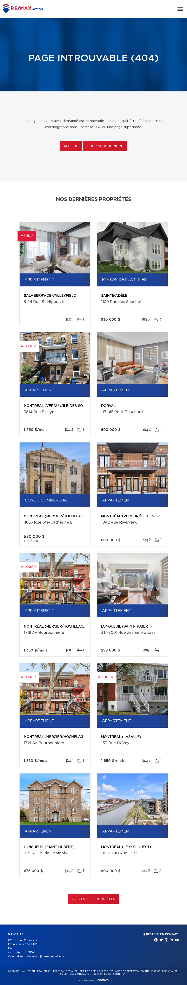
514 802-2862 (24, 952)
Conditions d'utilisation (75, 974)
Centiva (102, 980)
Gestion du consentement (110, 974)
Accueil (71, 146)
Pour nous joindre (105, 146)
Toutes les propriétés (93, 899)
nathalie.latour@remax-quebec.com (44, 956)
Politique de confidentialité (159, 971)
